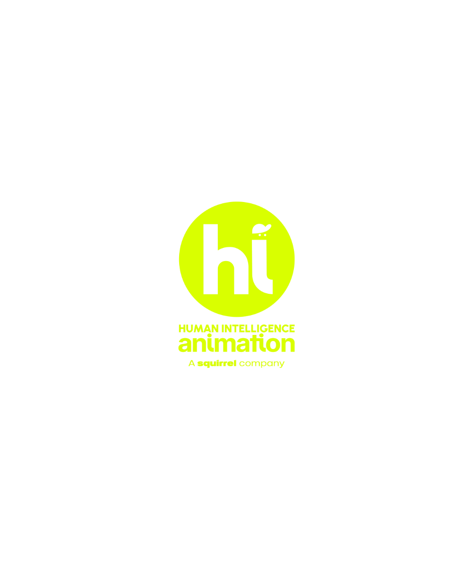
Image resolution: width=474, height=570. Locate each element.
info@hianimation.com (69, 536)
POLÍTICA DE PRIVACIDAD (354, 557)
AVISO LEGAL (292, 557)
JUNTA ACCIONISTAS (239, 557)
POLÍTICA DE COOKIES (429, 557)
